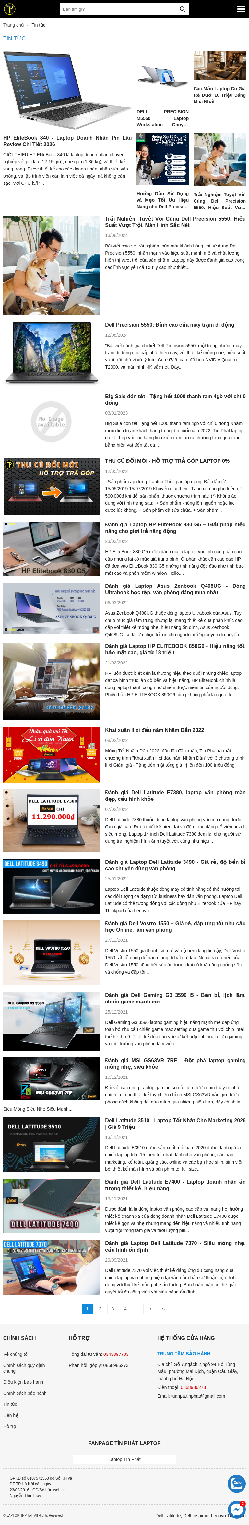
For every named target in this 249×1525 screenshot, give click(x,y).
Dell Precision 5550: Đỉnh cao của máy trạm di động (169, 325)
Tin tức (10, 1404)
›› (163, 1308)
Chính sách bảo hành (25, 1393)
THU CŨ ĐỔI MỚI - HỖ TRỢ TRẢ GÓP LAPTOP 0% (167, 461)
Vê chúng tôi (16, 1354)
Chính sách (19, 1338)
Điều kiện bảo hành (23, 1382)
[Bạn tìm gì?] (124, 9)
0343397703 (116, 1354)
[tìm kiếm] (182, 8)
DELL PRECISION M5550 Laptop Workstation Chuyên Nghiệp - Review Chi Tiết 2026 (162, 124)
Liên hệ (10, 1415)
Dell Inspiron (195, 1515)
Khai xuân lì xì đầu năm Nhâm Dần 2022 (154, 730)
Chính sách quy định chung (24, 1368)
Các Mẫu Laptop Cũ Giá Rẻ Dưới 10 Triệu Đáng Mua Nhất (220, 95)
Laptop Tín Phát (124, 1459)
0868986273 (193, 1387)
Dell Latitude (168, 1515)
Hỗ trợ (9, 1426)
